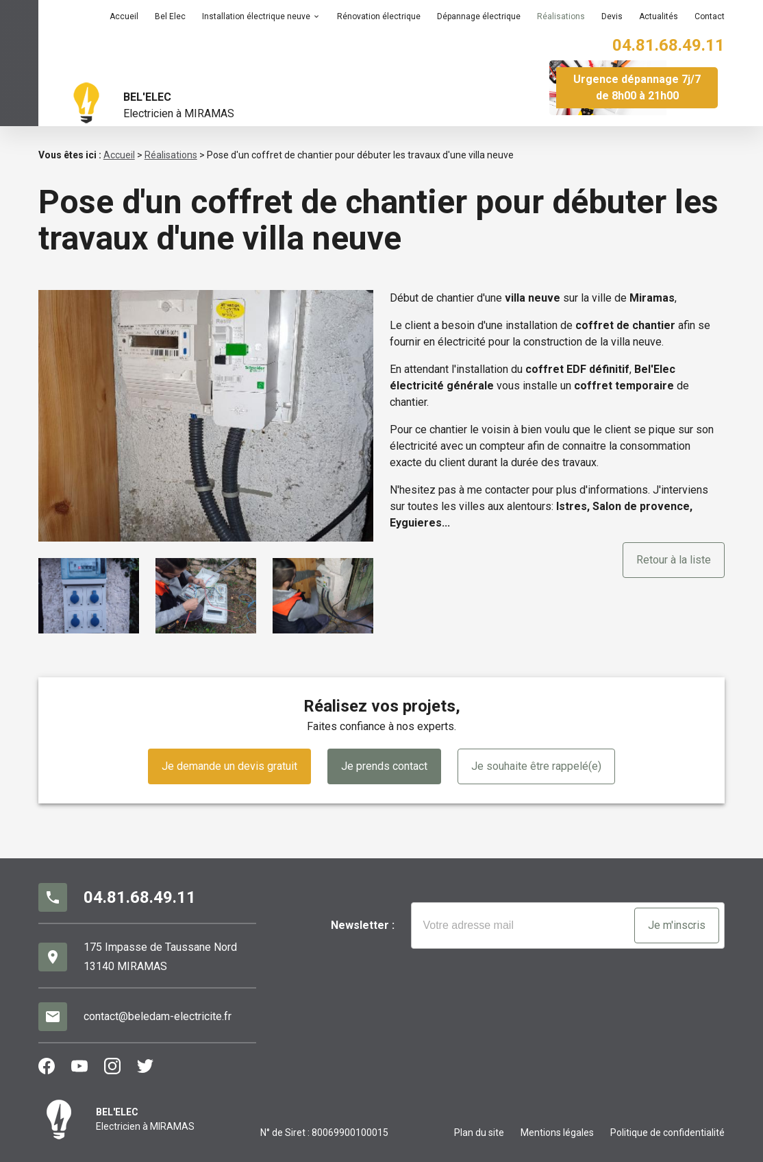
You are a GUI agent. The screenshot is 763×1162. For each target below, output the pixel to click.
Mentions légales (557, 1132)
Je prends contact (384, 766)
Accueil (124, 16)
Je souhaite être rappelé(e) (536, 766)
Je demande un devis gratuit (229, 766)
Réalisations (561, 16)
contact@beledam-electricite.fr (158, 1016)
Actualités (658, 16)
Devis (612, 16)
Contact (710, 16)
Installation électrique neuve (256, 16)
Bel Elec (170, 16)
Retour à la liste (673, 559)
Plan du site (479, 1132)
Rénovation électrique (379, 16)
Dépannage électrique (479, 16)
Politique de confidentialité (667, 1132)
